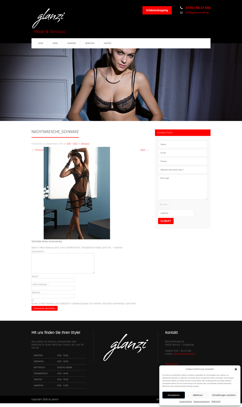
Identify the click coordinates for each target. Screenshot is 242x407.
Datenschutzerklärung (202, 401)
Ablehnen (197, 395)
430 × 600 (72, 143)
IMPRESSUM (215, 401)
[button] (235, 369)
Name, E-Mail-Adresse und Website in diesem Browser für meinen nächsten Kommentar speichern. (83, 307)
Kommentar (38, 251)
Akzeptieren (173, 395)
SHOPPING (71, 43)
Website (35, 296)
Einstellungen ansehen (224, 395)
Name (35, 280)
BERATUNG (89, 43)
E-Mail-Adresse (40, 288)
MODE (55, 43)
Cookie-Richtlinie (185, 401)
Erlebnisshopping (157, 10)
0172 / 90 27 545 (198, 8)
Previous (37, 150)
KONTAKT (107, 43)
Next (145, 150)
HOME (40, 43)
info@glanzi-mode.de (197, 12)
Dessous (85, 143)
